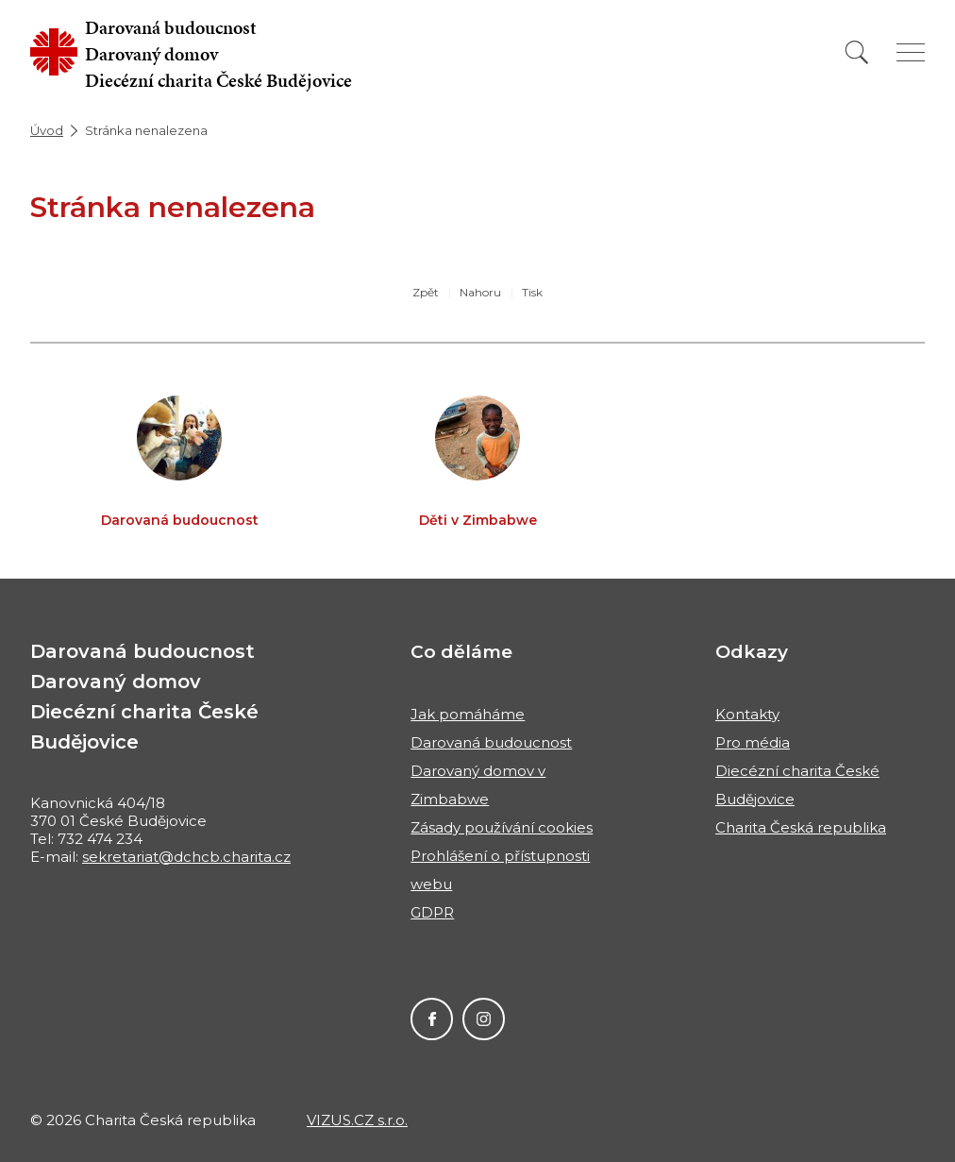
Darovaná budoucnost (491, 742)
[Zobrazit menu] (910, 52)
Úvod (46, 130)
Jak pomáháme (467, 714)
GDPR (432, 912)
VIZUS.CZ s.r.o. (357, 1120)
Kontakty (747, 714)
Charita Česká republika (800, 827)
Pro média (752, 742)
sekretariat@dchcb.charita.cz (186, 857)
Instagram (483, 1019)
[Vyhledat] (857, 52)
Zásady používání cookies (501, 827)
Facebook (431, 1019)
